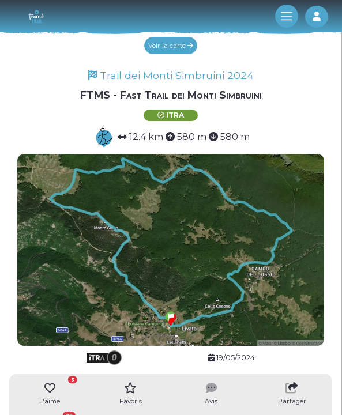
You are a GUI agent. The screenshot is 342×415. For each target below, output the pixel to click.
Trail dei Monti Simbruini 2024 (171, 75)
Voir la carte (170, 46)
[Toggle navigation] (286, 16)
